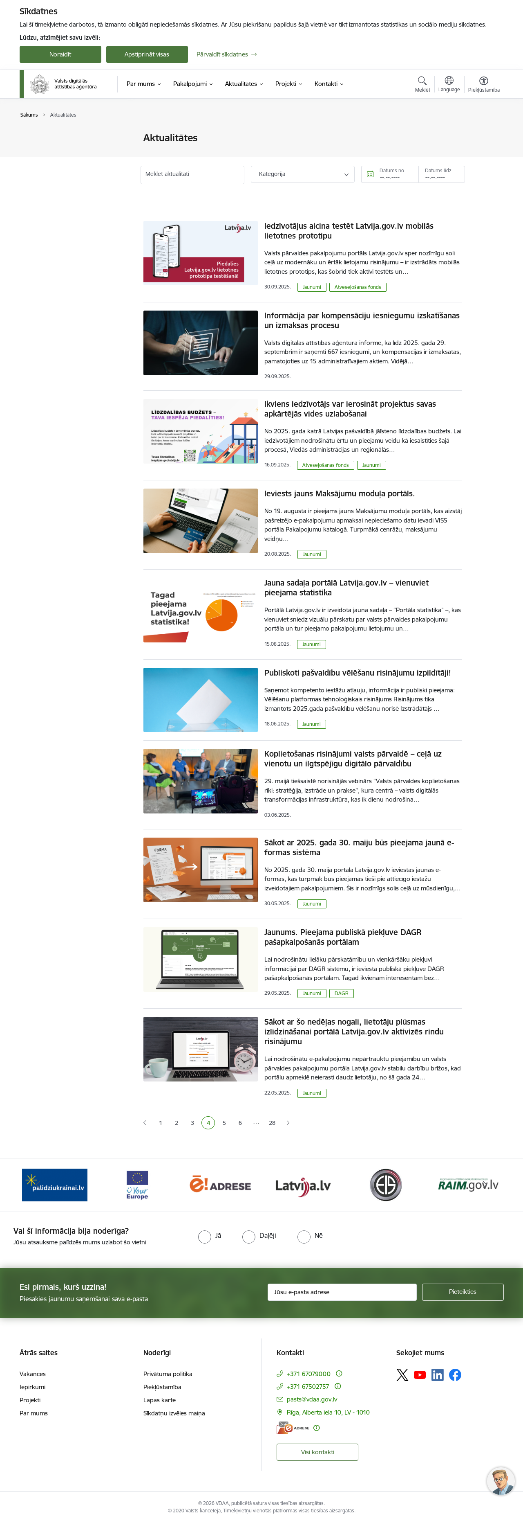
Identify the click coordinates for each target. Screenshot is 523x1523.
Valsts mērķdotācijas (56, 152)
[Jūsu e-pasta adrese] (342, 1292)
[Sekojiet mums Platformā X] (402, 1375)
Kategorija (272, 174)
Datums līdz (438, 170)
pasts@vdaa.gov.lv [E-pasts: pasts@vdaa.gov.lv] (312, 1399)
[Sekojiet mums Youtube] (420, 1374)
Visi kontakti (317, 1452)
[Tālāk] (485, 1185)
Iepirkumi (32, 1387)
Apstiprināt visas (147, 54)
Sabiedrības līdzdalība (57, 167)
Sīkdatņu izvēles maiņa (174, 1413)
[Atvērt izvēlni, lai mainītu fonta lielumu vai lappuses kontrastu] (484, 85)
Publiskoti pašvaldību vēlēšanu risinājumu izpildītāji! (357, 673)
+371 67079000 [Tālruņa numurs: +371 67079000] (309, 1374)
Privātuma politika (167, 1374)
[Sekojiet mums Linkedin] (437, 1375)
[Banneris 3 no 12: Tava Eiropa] (137, 1184)
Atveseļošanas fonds (358, 287)
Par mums (34, 1413)
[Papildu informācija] (339, 1373)
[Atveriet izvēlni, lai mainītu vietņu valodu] (449, 85)
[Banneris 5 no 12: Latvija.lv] (302, 1184)
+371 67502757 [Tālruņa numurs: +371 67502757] (308, 1386)
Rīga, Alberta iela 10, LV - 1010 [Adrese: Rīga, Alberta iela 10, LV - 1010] (328, 1412)
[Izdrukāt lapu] (483, 134)
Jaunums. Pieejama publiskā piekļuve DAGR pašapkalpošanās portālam (342, 937)
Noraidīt (60, 54)
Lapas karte (159, 1400)
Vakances (33, 1374)
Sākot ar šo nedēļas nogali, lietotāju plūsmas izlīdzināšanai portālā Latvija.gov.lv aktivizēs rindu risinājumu (354, 1031)
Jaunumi (39, 138)
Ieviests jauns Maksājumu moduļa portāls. (339, 493)
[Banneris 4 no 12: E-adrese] (220, 1184)
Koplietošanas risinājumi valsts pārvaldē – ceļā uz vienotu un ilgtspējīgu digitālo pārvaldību (353, 758)
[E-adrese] (293, 1428)
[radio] (209, 1235)
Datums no (392, 170)
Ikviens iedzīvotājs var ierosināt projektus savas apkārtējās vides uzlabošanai (350, 409)
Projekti (30, 1400)
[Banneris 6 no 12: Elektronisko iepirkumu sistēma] (385, 1184)
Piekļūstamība (162, 1387)
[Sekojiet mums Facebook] (455, 1375)
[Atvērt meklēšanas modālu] (422, 85)
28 (272, 1122)
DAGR (342, 993)
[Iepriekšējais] (38, 1185)
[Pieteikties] (463, 1292)
